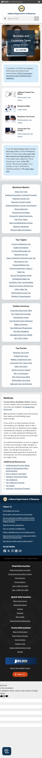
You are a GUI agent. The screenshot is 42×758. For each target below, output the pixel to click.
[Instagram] (12, 551)
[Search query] (20, 18)
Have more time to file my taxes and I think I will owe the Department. (19, 537)
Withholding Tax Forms (21, 380)
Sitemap (20, 613)
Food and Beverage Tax (21, 251)
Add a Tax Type (21, 192)
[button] (39, 2)
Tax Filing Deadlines (21, 331)
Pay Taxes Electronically (21, 314)
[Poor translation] (5, 696)
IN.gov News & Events (20, 636)
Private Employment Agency (21, 268)
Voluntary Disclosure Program (18, 488)
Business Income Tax (21, 198)
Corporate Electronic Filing (21, 310)
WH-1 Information (21, 373)
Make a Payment (21, 324)
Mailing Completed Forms (21, 359)
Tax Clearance (11, 480)
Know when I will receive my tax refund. (17, 514)
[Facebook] (5, 551)
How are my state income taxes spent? (18, 541)
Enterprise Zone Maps (21, 212)
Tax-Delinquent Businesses (21, 328)
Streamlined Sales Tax (21, 279)
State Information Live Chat (20, 570)
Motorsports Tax (21, 261)
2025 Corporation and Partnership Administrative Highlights (19, 76)
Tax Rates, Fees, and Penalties (21, 282)
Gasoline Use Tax (21, 254)
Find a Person (20, 578)
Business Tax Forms (21, 352)
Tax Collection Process (15, 482)
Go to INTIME (21, 50)
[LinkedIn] (16, 551)
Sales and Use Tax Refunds (21, 384)
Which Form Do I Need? (21, 370)
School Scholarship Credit (21, 275)
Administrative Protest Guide (17, 465)
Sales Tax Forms (21, 366)
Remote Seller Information (21, 230)
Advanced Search (20, 605)
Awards (20, 652)
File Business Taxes (21, 317)
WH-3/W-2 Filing (21, 338)
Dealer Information (21, 247)
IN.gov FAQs (20, 617)
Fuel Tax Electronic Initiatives (21, 321)
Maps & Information (20, 632)
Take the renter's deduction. (13, 525)
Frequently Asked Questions (21, 216)
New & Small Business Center (21, 223)
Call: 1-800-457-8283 (20, 586)
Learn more (22, 109)
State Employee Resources (20, 621)
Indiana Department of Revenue (22, 13)
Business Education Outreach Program (21, 195)
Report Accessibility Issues (20, 668)
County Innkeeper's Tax (21, 244)
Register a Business (21, 226)
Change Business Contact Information (21, 205)
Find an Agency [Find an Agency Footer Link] (20, 582)
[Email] (20, 551)
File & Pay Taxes (21, 219)
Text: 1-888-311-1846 (20, 590)
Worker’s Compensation (21, 296)
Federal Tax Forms (21, 356)
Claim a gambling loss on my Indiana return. (19, 532)
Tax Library (10, 485)
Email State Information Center (20, 574)
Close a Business (21, 209)
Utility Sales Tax (21, 289)
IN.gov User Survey (20, 601)
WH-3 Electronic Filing (21, 377)
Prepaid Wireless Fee (21, 265)
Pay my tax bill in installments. (14, 529)
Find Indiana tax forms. (11, 511)
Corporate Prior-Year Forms (21, 363)
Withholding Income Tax (21, 293)
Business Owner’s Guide (21, 202)
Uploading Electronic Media (21, 335)
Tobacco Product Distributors (21, 286)
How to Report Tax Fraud (16, 474)
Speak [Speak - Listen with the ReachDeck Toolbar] (20, 674)
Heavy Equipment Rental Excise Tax (21, 258)
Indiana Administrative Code (20, 648)
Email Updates (20, 640)
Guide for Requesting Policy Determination (17, 469)
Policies (20, 609)
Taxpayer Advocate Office (17, 477)
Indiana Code (20, 644)
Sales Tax (21, 272)
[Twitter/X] (8, 551)
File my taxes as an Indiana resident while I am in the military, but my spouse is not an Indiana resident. (19, 520)
